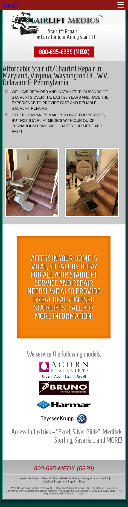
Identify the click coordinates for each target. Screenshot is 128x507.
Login (81, 493)
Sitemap (69, 493)
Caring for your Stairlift (94, 478)
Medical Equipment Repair (59, 481)
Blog (82, 481)
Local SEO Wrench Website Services (64, 488)
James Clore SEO (106, 488)
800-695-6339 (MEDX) (64, 52)
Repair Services (28, 478)
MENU (10, 5)
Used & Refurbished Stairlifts (59, 478)
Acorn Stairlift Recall (70, 376)
